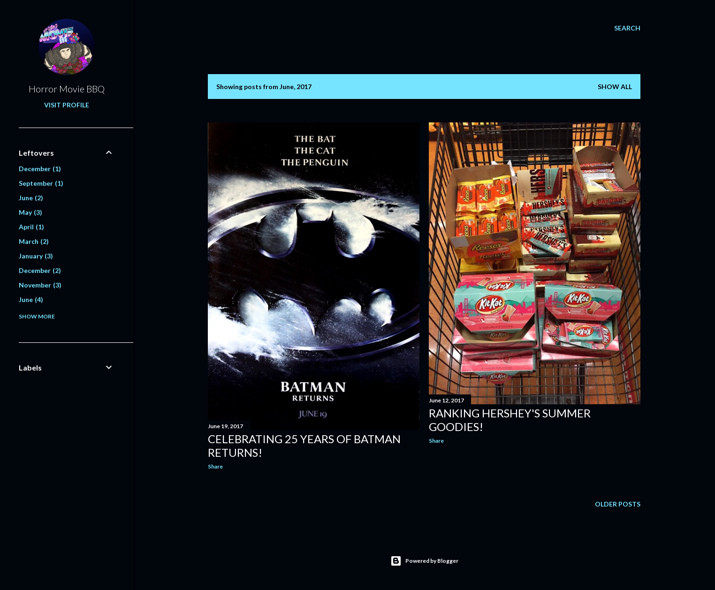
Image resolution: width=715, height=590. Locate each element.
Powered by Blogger (424, 561)
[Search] (627, 28)
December (40, 169)
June (31, 198)
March (34, 241)
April (31, 227)
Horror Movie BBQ (67, 88)
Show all (615, 87)
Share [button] (215, 466)
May (30, 212)
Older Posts (617, 504)
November (40, 285)
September (41, 183)
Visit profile (66, 105)
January (36, 256)
